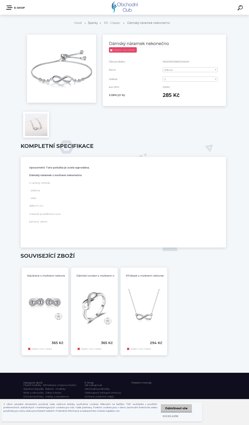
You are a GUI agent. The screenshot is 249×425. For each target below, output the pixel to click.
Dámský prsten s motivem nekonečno (102, 276)
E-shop (16, 8)
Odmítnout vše (176, 408)
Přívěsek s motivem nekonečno (147, 276)
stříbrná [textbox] (168, 69)
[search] (241, 8)
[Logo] (124, 7)
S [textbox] (165, 79)
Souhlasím (170, 416)
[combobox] (190, 69)
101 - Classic (112, 23)
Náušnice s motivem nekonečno (48, 276)
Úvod (78, 23)
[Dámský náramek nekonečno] (61, 35)
